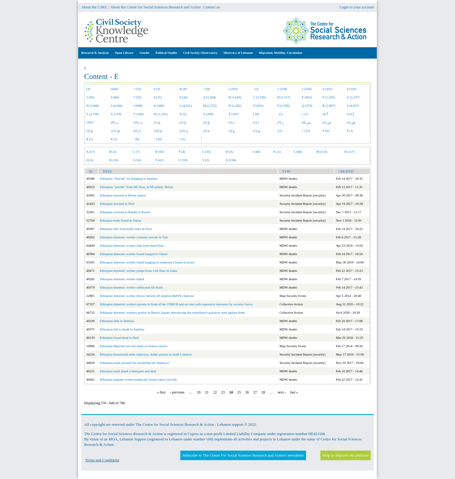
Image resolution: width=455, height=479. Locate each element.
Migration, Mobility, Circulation (280, 52)
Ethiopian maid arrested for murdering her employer (134, 362)
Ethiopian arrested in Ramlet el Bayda (125, 212)
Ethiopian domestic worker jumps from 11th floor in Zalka (138, 270)
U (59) (183, 160)
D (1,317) (283, 97)
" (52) (137, 89)
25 (239, 392)
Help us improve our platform (345, 455)
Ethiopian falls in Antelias (117, 321)
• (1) (182, 139)
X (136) (231, 160)
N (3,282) (235, 105)
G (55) (206, 151)
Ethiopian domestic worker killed (122, 279)
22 (215, 392)
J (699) (138, 105)
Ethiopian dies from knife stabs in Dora (126, 229)
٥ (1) (89, 139)
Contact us (212, 7)
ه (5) (206, 130)
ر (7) (280, 122)
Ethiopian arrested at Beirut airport (123, 195)
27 (255, 392)
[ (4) (256, 114)
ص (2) (351, 122)
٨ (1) (114, 139)
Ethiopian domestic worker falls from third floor (132, 245)
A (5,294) (209, 97)
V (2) (205, 160)
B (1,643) (235, 97)
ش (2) (326, 122)
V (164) (138, 114)
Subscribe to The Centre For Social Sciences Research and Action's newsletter (243, 455)
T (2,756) (92, 114)
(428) (114, 89)
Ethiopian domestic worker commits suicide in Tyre (134, 237)
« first (161, 392)
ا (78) (89, 122)
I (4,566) (116, 105)
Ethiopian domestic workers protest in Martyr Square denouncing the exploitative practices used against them (172, 312)
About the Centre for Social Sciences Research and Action (155, 7)
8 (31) (158, 97)
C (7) (136, 151)
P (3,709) (283, 105)
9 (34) (183, 97)
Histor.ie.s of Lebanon (238, 52)
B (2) (113, 151)
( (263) (233, 89)
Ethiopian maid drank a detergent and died (128, 371)
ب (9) (115, 122)
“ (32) (158, 139)
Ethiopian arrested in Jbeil (117, 203)
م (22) (158, 130)
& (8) (183, 89)
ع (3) (89, 130)
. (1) (256, 89)
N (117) (349, 151)
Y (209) (208, 114)
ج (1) (157, 122)
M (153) (321, 151)
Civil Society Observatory (200, 52)
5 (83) (90, 97)
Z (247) (234, 114)
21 (207, 392)
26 (247, 392)
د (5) (232, 122)
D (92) (159, 151)
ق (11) (115, 130)
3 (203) (327, 89)
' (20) (206, 89)
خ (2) (206, 122)
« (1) (305, 114)
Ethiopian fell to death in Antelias (122, 329)
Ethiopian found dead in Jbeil (119, 337)
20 (199, 392)
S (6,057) (353, 105)
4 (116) (351, 89)
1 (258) (282, 89)
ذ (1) (256, 122)
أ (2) (325, 114)
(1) (280, 114)
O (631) (258, 105)
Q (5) (89, 160)
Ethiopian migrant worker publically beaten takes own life (138, 379)
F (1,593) (328, 97)
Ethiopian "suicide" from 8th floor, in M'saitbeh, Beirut (136, 187)
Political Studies (166, 52)
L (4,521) (185, 105)
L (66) (298, 151)
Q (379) (307, 105)
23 (223, 392)
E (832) (307, 97)
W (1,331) (160, 114)
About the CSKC (94, 7)
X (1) (183, 114)
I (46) (256, 151)
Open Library (124, 52)
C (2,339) (259, 97)
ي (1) (257, 130)
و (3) (232, 130)
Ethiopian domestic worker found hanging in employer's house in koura (147, 262)
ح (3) (182, 122)
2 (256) (306, 89)
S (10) (137, 160)
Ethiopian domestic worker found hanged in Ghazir (133, 254)
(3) (88, 89)
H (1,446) (92, 105)
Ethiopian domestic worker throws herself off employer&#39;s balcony (147, 296)
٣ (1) (350, 130)
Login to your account (356, 7)
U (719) (116, 114)
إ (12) (350, 114)
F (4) (182, 151)
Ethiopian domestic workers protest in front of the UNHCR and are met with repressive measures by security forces (176, 304)
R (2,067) (328, 105)
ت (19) (138, 122)
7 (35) (137, 97)
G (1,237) (353, 97)
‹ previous (177, 392)
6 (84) (115, 97)
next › (282, 392)
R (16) (114, 160)
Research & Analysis (95, 52)
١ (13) (306, 130)
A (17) (90, 151)
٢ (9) (325, 130)
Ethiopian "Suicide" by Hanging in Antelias (128, 178)
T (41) (159, 160)
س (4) (306, 122)
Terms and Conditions (102, 460)
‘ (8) (136, 139)
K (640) (159, 105)
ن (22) (183, 130)
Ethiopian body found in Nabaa (120, 220)
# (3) (157, 89)
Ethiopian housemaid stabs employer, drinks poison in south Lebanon (146, 354)
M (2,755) (210, 105)
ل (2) (137, 130)
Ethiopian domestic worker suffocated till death (131, 287)
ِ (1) (279, 130)
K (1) (277, 151)
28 (263, 392)
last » (294, 392)
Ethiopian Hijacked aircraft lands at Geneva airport (133, 346)
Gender (144, 52)
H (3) (229, 151)
